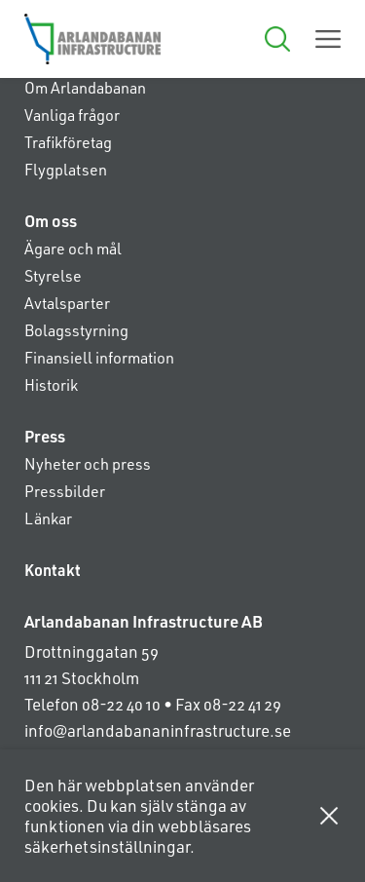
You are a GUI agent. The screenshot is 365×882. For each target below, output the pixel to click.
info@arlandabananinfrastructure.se (157, 730)
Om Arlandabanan (85, 87)
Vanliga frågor (72, 114)
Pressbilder (64, 490)
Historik (51, 384)
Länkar (48, 518)
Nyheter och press (87, 463)
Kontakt (52, 569)
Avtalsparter (67, 302)
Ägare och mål (73, 248)
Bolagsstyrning (76, 330)
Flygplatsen (65, 169)
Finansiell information (99, 357)
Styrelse (53, 275)
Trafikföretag (68, 142)
